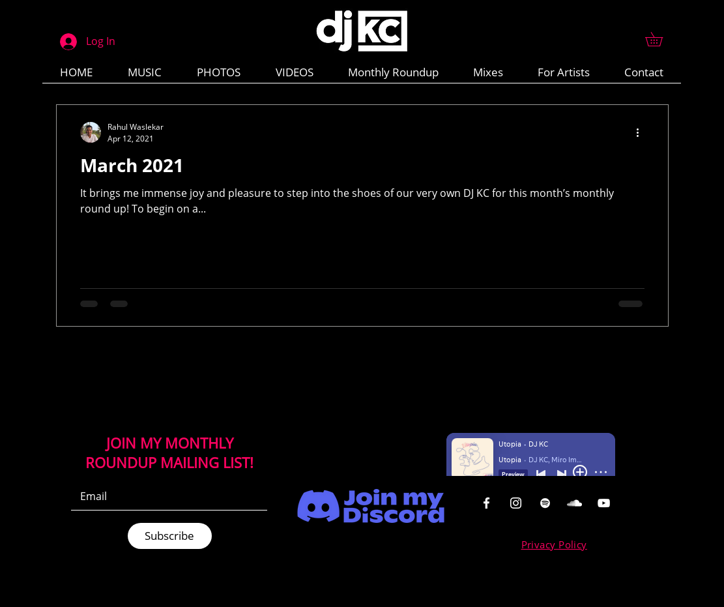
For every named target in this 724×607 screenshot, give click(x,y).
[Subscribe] (170, 536)
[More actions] (642, 132)
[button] (660, 39)
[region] (485, 502)
